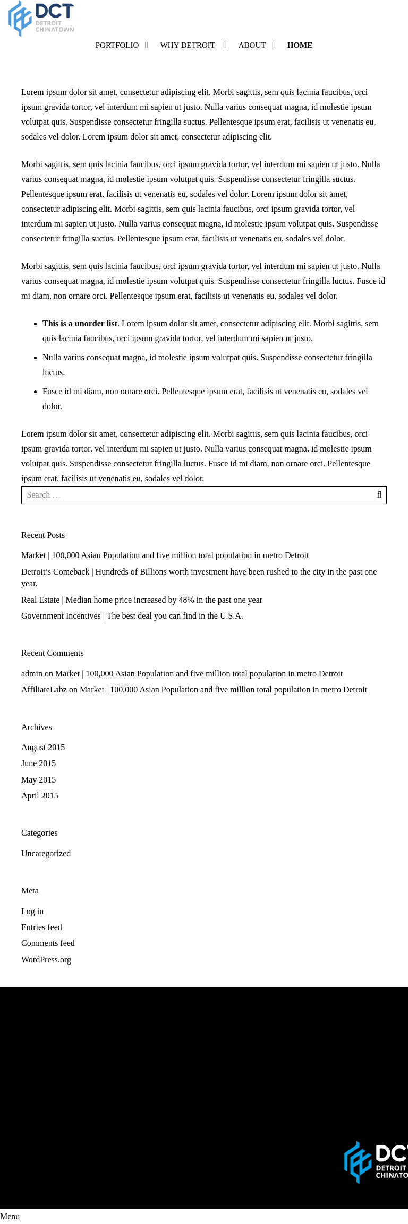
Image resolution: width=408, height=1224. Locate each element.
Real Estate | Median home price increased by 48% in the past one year (141, 599)
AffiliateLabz (44, 689)
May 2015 (38, 779)
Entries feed (41, 927)
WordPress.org (46, 959)
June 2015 (38, 763)
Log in (32, 911)
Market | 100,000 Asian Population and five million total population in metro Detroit (165, 555)
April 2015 (39, 795)
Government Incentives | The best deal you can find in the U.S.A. (132, 615)
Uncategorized (46, 853)
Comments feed (48, 943)
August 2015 (43, 747)
